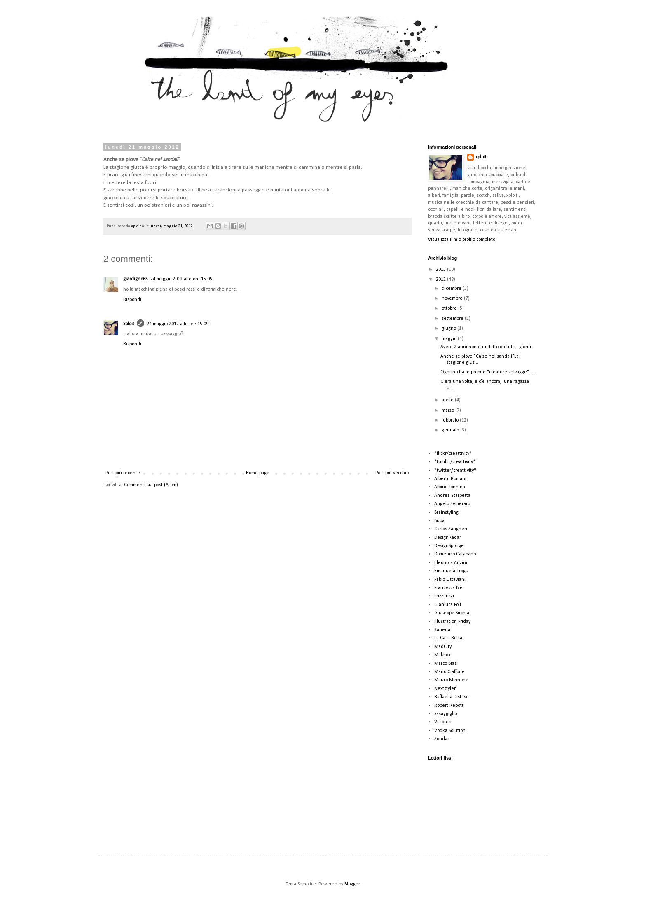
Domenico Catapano (455, 554)
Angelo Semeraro (452, 503)
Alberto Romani (450, 478)
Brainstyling (446, 512)
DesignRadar (447, 537)
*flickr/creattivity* (453, 453)
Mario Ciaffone (449, 671)
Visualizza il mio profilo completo (461, 239)
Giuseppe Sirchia (451, 612)
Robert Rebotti (449, 705)
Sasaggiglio (445, 713)
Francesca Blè (448, 587)
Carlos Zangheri (450, 529)
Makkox (442, 654)
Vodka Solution (450, 730)
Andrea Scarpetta (452, 495)
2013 (441, 269)
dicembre (452, 288)
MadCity (443, 646)
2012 (441, 279)
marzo (448, 410)
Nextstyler (445, 688)
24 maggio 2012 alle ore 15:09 (177, 324)
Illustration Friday (452, 621)
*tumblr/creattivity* (454, 461)
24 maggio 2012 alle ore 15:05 (181, 279)
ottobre (450, 308)
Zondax (441, 738)
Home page (257, 473)
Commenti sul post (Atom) (151, 484)
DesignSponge (449, 545)
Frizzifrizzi (444, 596)
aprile (448, 400)
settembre (453, 318)
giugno (449, 328)
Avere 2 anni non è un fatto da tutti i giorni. (486, 347)
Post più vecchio (392, 473)
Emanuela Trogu (451, 570)
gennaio (451, 430)
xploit (136, 226)
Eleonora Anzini (450, 562)
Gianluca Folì (447, 604)
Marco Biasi (446, 663)
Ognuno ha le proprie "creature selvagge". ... (487, 372)
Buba (439, 520)
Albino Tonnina (449, 487)
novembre (453, 298)
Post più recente (122, 473)
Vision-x (442, 722)
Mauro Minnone (451, 680)
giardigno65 (135, 279)
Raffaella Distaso (451, 696)
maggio (450, 338)
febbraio (451, 420)
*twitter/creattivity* (455, 470)
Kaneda (442, 629)
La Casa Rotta (448, 638)
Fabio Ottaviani (450, 579)
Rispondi (132, 299)
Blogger (352, 884)
